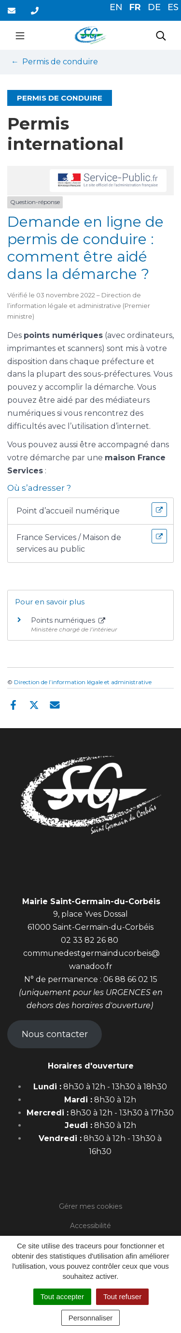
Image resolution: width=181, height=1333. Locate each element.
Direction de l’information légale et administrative (83, 682)
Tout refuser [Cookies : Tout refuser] (122, 1296)
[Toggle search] (161, 35)
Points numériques (68, 620)
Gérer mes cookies (90, 1206)
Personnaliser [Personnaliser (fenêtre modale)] (91, 1318)
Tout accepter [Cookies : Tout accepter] (62, 1296)
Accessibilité (90, 1225)
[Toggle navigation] (20, 35)
